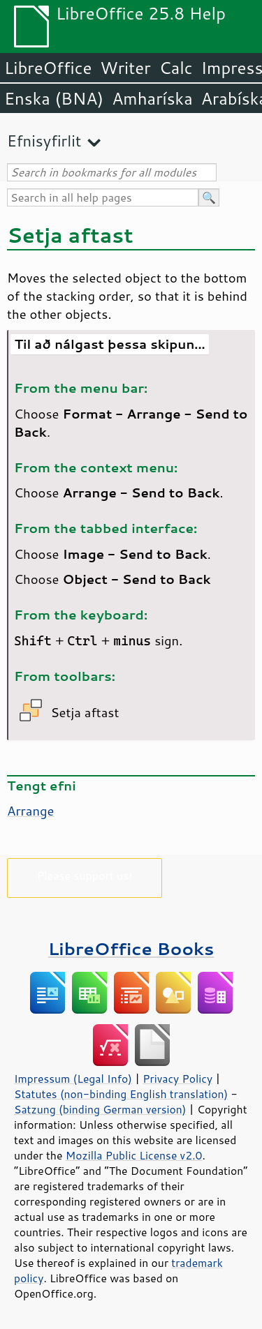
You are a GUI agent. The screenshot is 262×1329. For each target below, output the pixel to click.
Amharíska (152, 98)
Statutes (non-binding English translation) (121, 1094)
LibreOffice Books (131, 948)
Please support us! (85, 875)
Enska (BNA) (53, 98)
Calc (176, 68)
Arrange (30, 811)
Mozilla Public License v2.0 (134, 1155)
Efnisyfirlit (44, 140)
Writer (125, 68)
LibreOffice (48, 68)
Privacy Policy (177, 1078)
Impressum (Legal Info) (73, 1078)
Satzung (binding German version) (100, 1109)
